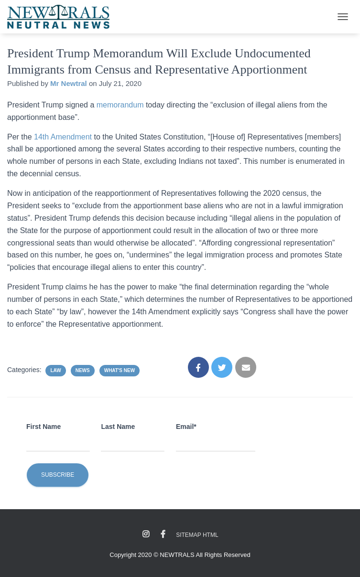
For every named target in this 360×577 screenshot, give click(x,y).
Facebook (163, 534)
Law (55, 370)
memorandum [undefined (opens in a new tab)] (120, 105)
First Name (43, 426)
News (83, 370)
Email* (186, 426)
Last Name (118, 426)
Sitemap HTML (197, 535)
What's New (119, 370)
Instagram (146, 534)
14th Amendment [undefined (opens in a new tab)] (63, 137)
